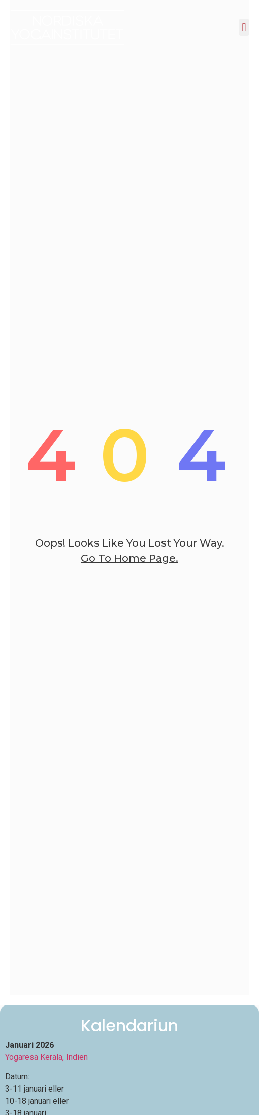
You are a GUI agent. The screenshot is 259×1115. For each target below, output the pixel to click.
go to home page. (129, 558)
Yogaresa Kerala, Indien (46, 1057)
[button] (244, 27)
